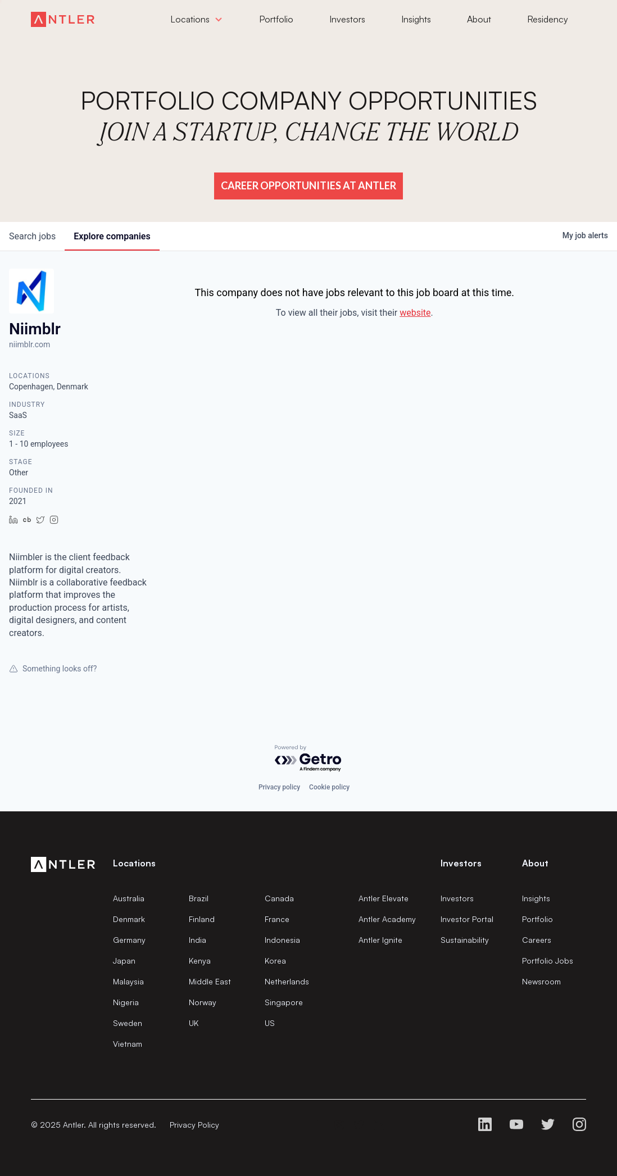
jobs (32, 236)
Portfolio (537, 919)
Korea (275, 960)
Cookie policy (329, 787)
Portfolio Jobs (547, 960)
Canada (279, 898)
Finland (202, 919)
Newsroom (541, 981)
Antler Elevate (384, 898)
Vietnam (127, 1043)
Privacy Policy (194, 1124)
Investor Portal (467, 919)
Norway (202, 1002)
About (535, 863)
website (415, 312)
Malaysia (128, 981)
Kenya (200, 960)
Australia (128, 898)
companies (112, 236)
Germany (129, 940)
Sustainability (465, 940)
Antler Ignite (380, 940)
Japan (124, 960)
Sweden (127, 1023)
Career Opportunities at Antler (308, 185)
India (197, 940)
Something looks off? (53, 668)
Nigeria (126, 1002)
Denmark (129, 919)
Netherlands (287, 981)
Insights (536, 898)
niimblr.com (29, 344)
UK (193, 1023)
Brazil (198, 898)
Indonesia (282, 940)
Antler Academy (387, 919)
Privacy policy (279, 787)
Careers (536, 940)
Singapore (284, 1002)
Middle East (210, 981)
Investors (457, 898)
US (270, 1023)
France (277, 919)
